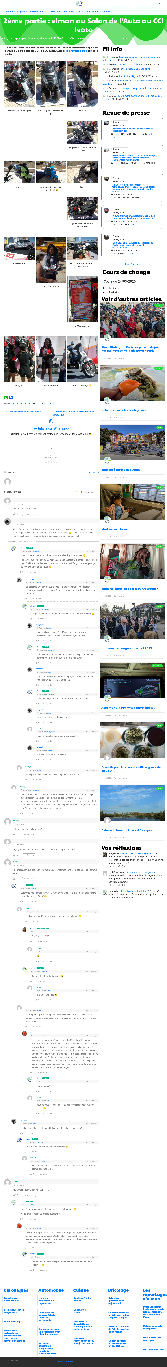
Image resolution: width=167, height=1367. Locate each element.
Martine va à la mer (115, 529)
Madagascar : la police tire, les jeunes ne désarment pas (133, 130)
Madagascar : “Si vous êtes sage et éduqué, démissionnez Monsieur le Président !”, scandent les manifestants (134, 157)
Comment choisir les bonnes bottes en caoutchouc (118, 1343)
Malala (33, 1205)
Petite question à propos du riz (135, 69)
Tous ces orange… (13, 1321)
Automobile (51, 1290)
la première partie (76, 51)
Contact (80, 11)
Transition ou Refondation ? (135, 891)
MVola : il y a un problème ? (128, 64)
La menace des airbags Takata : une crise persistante (48, 1316)
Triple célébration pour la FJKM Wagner (129, 588)
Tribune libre (54, 11)
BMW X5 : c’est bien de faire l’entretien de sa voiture (118, 1329)
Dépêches (22, 11)
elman (22, 548)
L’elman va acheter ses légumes (123, 410)
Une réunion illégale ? (129, 76)
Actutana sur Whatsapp (51, 428)
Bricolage (118, 1290)
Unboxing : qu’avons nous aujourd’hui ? (46, 1301)
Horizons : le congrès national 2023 (126, 648)
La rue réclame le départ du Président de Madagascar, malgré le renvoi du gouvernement (132, 245)
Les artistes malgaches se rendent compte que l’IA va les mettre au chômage (14, 1335)
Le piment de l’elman (80, 1311)
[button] (132, 264)
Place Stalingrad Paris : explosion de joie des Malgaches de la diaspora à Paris (130, 349)
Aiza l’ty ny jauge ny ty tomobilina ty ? (128, 707)
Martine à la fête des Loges (120, 469)
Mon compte (93, 11)
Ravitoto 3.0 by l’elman (82, 1299)
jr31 (48, 1082)
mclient (49, 750)
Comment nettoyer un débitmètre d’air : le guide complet (49, 1332)
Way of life (69, 11)
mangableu (17, 521)
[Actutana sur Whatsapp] (51, 421)
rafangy (44, 1036)
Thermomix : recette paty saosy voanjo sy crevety (84, 1341)
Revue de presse (38, 11)
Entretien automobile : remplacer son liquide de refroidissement (47, 1348)
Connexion (107, 11)
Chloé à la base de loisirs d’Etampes (126, 830)
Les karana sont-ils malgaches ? (138, 853)
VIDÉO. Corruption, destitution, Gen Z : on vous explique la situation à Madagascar (133, 217)
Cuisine (81, 1290)
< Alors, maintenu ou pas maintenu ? (24, 411)
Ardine (32, 928)
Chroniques (9, 11)
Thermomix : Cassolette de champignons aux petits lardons (83, 1325)
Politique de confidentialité (65, 1361)
